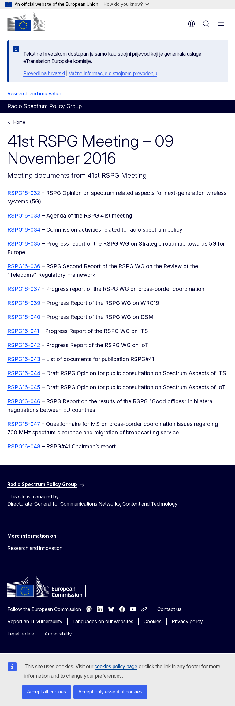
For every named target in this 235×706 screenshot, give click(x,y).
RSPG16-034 (23, 229)
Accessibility (58, 634)
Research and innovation (34, 93)
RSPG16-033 (23, 215)
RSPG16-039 (23, 303)
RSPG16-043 (23, 359)
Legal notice (20, 634)
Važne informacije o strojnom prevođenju (113, 73)
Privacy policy (187, 621)
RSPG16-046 (23, 401)
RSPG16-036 (23, 266)
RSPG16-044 (23, 373)
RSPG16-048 (23, 446)
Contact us (169, 609)
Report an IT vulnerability (34, 621)
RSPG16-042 (23, 345)
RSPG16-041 (23, 331)
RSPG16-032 (23, 193)
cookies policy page (116, 666)
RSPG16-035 (23, 243)
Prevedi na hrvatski (44, 73)
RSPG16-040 (23, 317)
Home (19, 122)
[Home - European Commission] (26, 21)
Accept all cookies (46, 691)
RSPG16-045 (23, 387)
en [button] (191, 23)
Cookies (153, 621)
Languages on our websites (103, 621)
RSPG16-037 (23, 289)
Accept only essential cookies (110, 691)
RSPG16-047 (23, 424)
